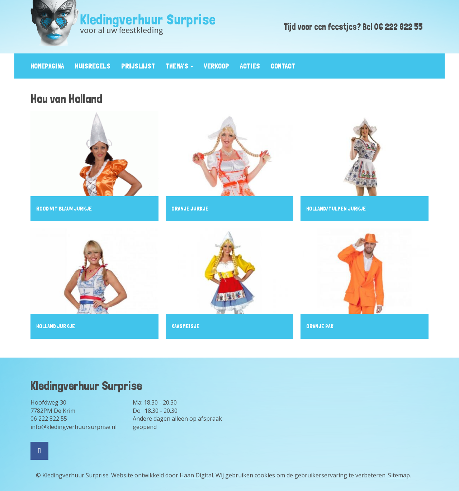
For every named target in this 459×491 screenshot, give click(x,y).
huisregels (92, 66)
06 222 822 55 (48, 418)
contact (283, 66)
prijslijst (138, 66)
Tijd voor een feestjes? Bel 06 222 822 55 (353, 27)
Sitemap (399, 475)
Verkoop (216, 66)
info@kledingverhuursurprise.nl (73, 427)
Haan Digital (196, 475)
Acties (250, 66)
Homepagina (47, 66)
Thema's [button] (179, 66)
